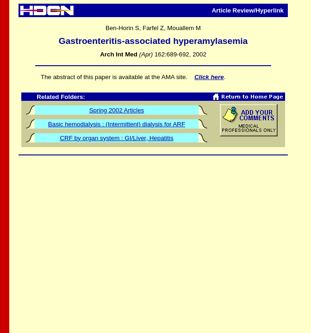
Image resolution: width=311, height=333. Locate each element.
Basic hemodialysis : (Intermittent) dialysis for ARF (116, 124)
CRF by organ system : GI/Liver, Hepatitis (116, 138)
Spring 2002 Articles (116, 110)
